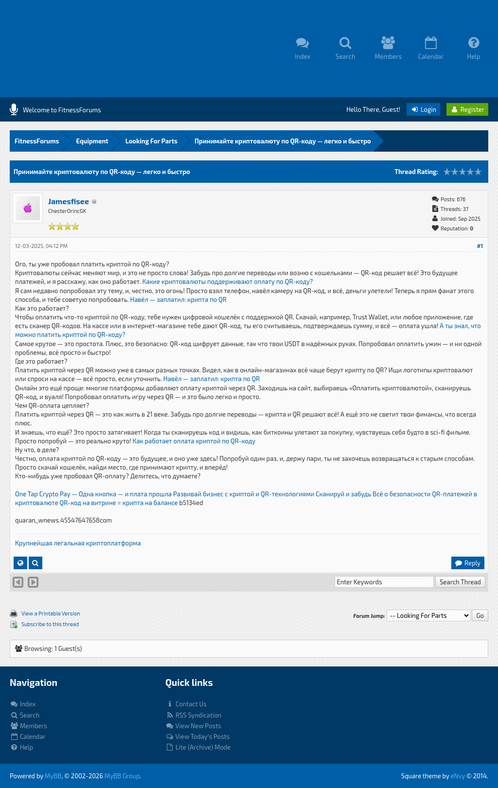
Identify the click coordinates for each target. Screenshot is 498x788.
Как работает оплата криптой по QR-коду (194, 441)
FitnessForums (37, 141)
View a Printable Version (50, 613)
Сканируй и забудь (343, 494)
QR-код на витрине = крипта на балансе (119, 503)
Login (423, 109)
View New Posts (193, 726)
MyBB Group (122, 776)
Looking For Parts (151, 141)
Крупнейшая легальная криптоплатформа (78, 543)
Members (28, 726)
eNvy (457, 776)
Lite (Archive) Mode (198, 747)
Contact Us (186, 704)
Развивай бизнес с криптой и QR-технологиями (243, 494)
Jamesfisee (68, 201)
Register (467, 109)
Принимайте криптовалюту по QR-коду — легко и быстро (283, 141)
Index (23, 704)
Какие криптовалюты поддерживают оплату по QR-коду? (227, 281)
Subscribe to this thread (50, 624)
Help (21, 747)
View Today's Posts (197, 736)
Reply (467, 563)
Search (24, 715)
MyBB (53, 776)
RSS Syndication (193, 715)
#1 (480, 246)
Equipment (92, 141)
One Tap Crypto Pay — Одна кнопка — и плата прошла (93, 494)
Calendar (28, 736)
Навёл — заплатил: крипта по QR (178, 299)
